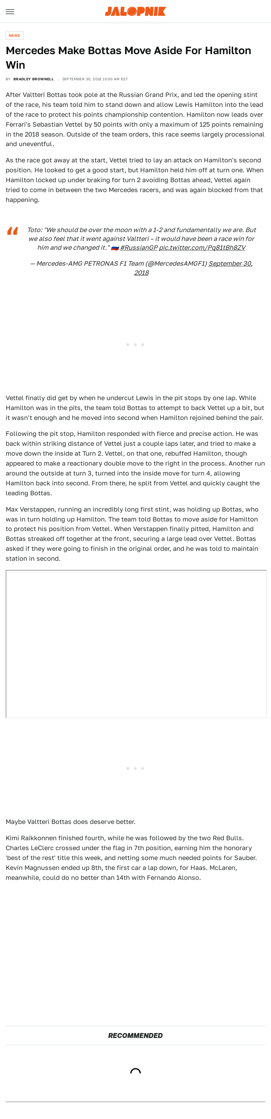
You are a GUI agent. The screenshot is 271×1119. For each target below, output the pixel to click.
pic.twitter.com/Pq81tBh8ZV (202, 247)
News (15, 35)
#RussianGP (138, 247)
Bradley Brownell (33, 79)
